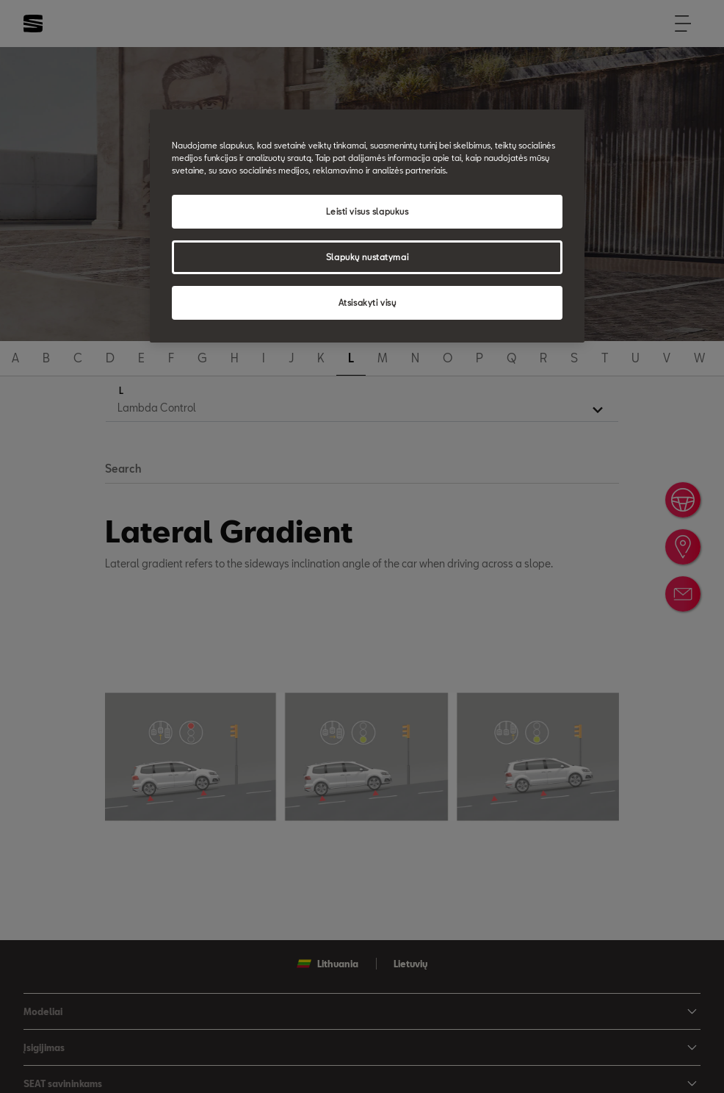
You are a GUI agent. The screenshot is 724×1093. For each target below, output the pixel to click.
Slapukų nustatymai (367, 257)
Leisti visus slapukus (367, 211)
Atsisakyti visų (368, 302)
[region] (367, 226)
